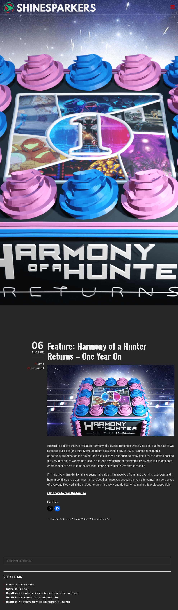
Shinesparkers (97, 519)
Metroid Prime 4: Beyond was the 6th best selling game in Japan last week (38, 601)
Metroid (85, 519)
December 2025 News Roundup (20, 584)
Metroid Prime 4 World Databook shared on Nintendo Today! (32, 597)
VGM (107, 519)
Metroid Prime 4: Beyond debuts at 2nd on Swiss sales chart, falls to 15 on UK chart (42, 593)
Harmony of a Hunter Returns (65, 519)
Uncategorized (37, 368)
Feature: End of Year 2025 (17, 588)
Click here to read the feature (66, 493)
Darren (41, 363)
